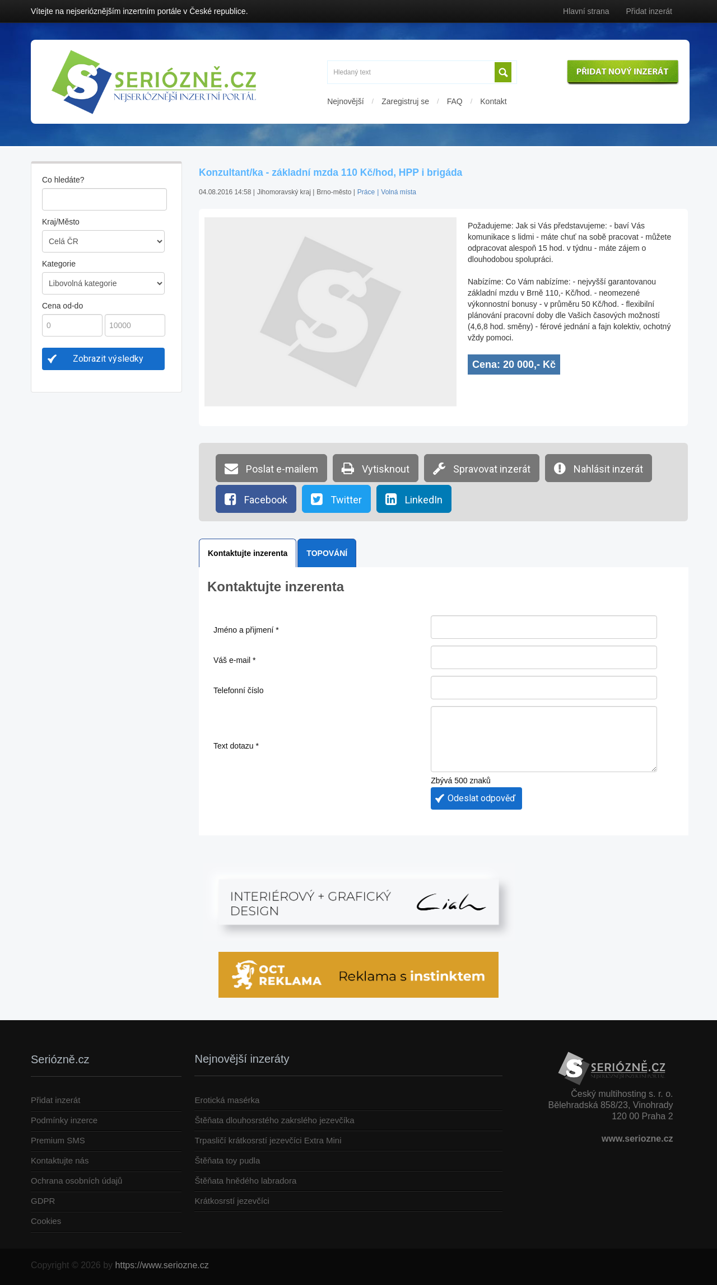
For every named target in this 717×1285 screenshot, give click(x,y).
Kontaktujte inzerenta (247, 553)
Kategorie (59, 263)
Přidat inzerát (649, 11)
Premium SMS (58, 1140)
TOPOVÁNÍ (326, 553)
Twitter (336, 499)
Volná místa (398, 192)
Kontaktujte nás (60, 1160)
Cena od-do (62, 305)
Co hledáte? (63, 179)
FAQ (455, 101)
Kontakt (493, 101)
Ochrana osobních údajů (76, 1180)
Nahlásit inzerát (598, 468)
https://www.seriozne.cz (162, 1265)
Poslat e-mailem (271, 468)
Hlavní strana (586, 11)
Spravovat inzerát (481, 468)
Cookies (46, 1221)
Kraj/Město (61, 221)
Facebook (256, 499)
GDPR (43, 1200)
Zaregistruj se (405, 101)
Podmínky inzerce (64, 1120)
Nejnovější (345, 101)
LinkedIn (414, 499)
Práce (366, 192)
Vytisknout (375, 468)
